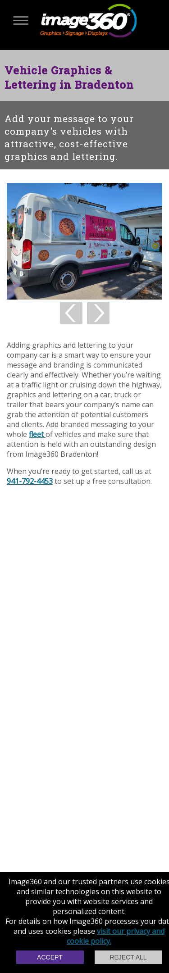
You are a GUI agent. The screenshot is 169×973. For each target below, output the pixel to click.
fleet (37, 434)
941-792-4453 (30, 481)
